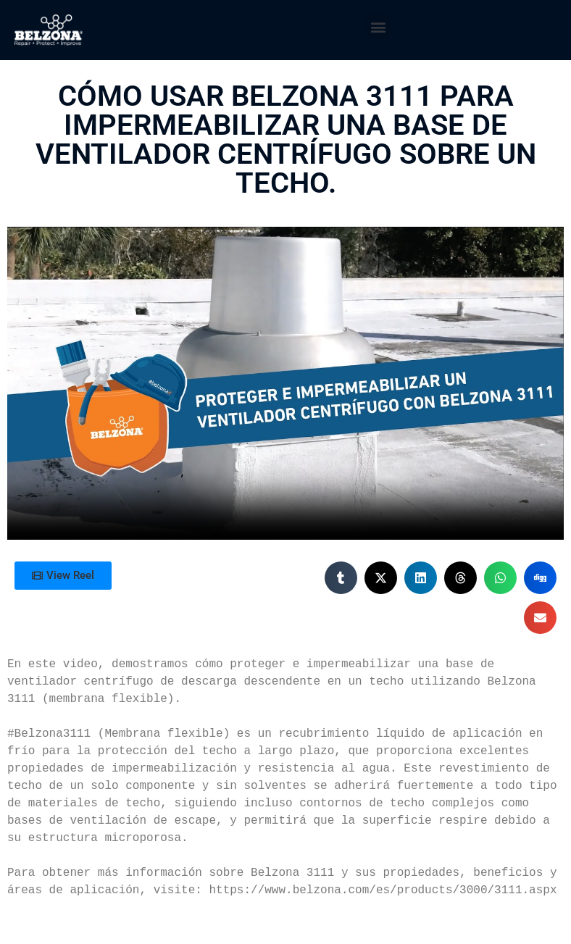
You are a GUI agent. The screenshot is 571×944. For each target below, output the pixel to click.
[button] (378, 26)
